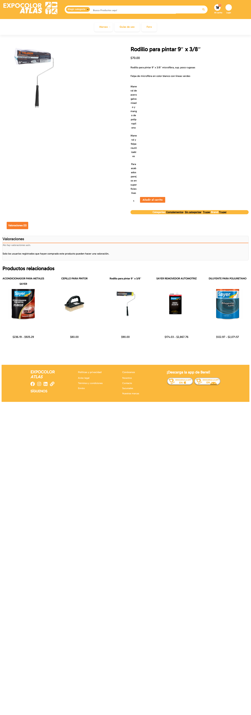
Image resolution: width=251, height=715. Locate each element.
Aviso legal (83, 378)
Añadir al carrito (153, 200)
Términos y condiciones (90, 383)
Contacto (127, 383)
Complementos (174, 212)
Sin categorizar (193, 212)
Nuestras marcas (130, 393)
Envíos (81, 388)
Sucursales (127, 388)
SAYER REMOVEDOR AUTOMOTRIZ (176, 278)
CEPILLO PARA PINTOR (74, 278)
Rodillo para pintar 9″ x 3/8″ (125, 278)
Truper (206, 212)
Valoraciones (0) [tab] (17, 225)
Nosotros (127, 378)
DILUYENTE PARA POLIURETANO (227, 278)
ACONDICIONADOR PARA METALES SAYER (23, 281)
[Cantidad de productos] (134, 201)
